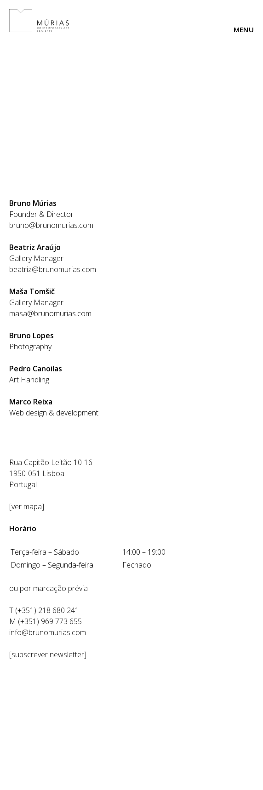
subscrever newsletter (47, 654)
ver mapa (26, 506)
